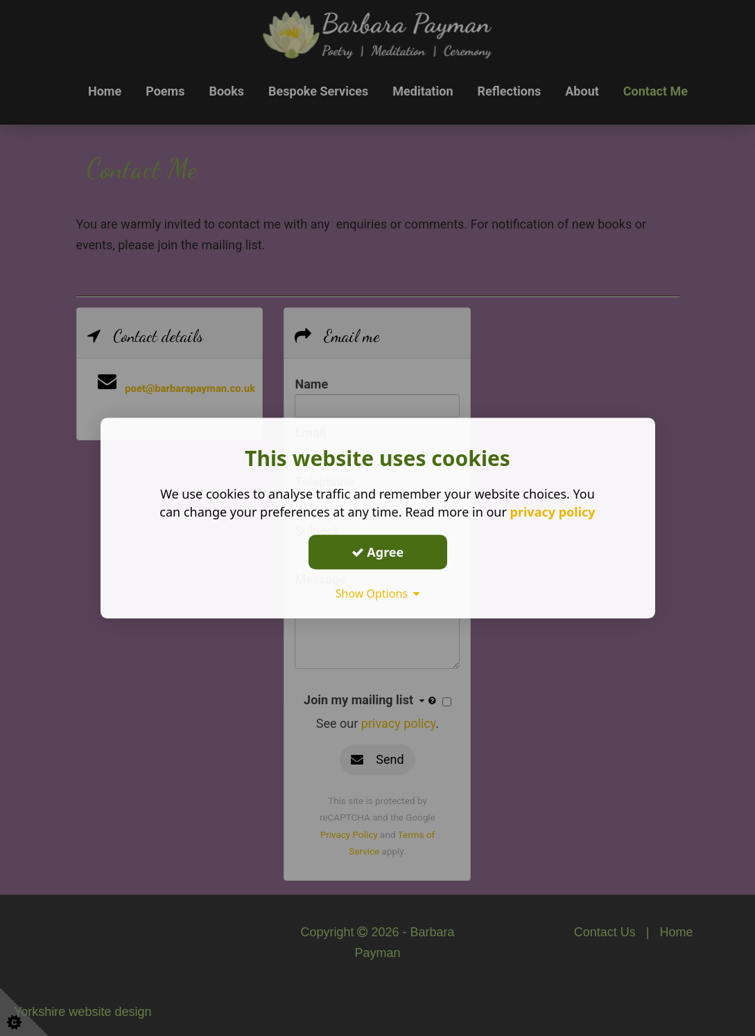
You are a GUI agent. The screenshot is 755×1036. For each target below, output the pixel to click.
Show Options (378, 593)
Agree (378, 552)
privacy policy (553, 511)
